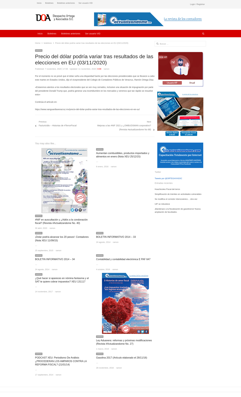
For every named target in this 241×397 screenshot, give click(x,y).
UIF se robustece (162, 204)
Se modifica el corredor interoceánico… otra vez (176, 199)
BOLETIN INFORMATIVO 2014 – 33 (116, 237)
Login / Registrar (197, 4)
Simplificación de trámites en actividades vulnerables (178, 194)
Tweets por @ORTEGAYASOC (168, 178)
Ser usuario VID (86, 3)
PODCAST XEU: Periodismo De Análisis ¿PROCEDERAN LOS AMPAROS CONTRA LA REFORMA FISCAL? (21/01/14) (61, 361)
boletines (39, 50)
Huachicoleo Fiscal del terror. (167, 189)
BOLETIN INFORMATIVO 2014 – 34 (55, 259)
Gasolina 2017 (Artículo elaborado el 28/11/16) (121, 357)
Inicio (39, 3)
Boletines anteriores (66, 3)
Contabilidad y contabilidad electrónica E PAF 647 (123, 259)
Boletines (49, 3)
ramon (106, 69)
